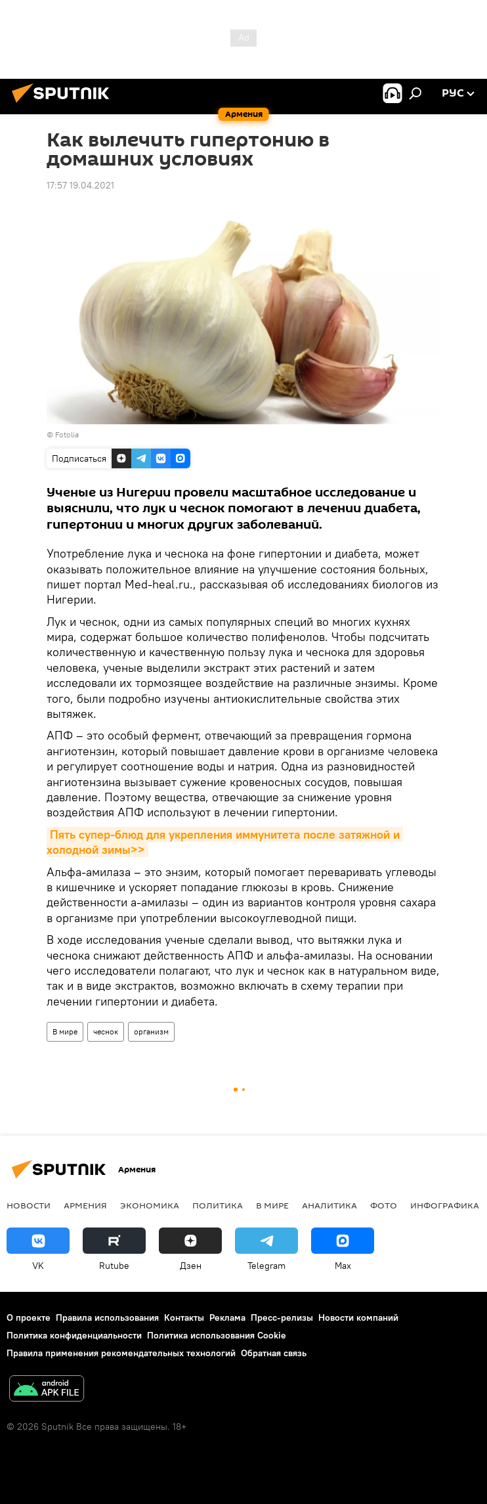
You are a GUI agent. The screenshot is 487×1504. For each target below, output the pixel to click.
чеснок (105, 1031)
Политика (217, 1205)
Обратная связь (274, 1353)
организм (151, 1031)
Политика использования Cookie (216, 1335)
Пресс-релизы (282, 1317)
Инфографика (444, 1205)
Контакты (184, 1317)
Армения (85, 1205)
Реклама (227, 1317)
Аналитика (329, 1205)
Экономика (149, 1205)
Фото (383, 1205)
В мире (65, 1031)
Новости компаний (358, 1317)
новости (29, 1205)
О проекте (29, 1317)
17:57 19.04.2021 (80, 185)
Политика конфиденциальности (74, 1335)
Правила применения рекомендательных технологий (121, 1353)
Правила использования (107, 1317)
